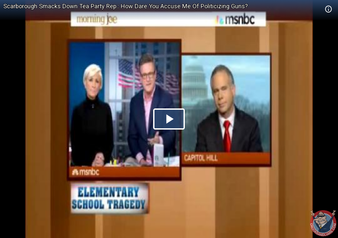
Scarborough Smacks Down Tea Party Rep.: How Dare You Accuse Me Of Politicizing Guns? (125, 6)
